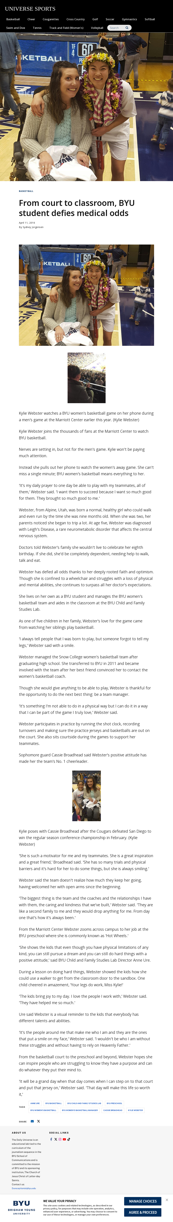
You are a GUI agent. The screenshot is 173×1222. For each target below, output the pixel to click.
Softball (150, 19)
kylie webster (135, 1110)
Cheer (31, 19)
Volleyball (97, 28)
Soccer (110, 19)
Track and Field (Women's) (66, 28)
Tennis (37, 28)
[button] (167, 1200)
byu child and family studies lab (84, 1103)
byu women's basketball (43, 1110)
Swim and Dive (15, 28)
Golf (95, 19)
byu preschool (114, 1103)
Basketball (13, 19)
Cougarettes (51, 19)
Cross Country (76, 19)
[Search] (119, 28)
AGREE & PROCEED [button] (142, 1212)
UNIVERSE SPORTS (30, 9)
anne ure (35, 1103)
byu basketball (53, 1103)
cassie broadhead (112, 1110)
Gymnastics (129, 19)
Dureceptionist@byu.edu (25, 1188)
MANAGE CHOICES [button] (143, 1201)
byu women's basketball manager (80, 1110)
